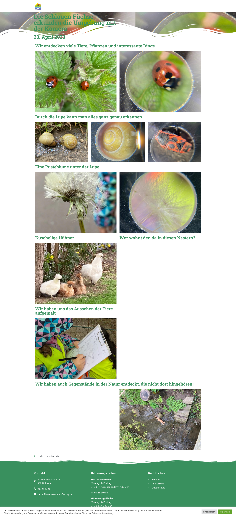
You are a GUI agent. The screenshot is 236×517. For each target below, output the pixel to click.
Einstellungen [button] (209, 512)
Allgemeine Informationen (113, 4)
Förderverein (181, 4)
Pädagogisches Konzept (144, 4)
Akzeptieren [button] (225, 512)
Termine (166, 4)
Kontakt (196, 4)
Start (92, 4)
